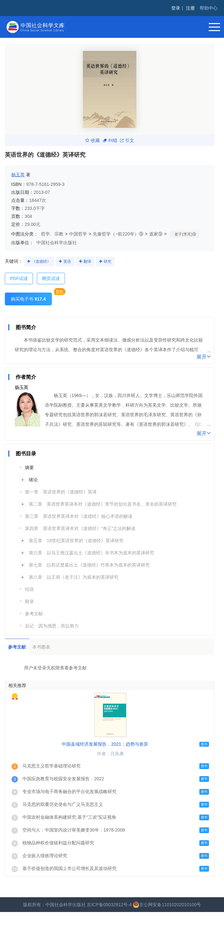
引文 (127, 140)
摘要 (29, 467)
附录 (29, 601)
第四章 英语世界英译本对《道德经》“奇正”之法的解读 (80, 528)
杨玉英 (18, 174)
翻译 (87, 261)
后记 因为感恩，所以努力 (52, 625)
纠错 (110, 140)
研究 (107, 261)
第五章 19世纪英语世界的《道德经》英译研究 (76, 540)
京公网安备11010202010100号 (167, 904)
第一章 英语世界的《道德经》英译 (61, 491)
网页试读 (51, 278)
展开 (203, 356)
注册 (190, 8)
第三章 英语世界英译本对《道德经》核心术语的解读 (78, 516)
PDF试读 (19, 278)
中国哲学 (78, 233)
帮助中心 (209, 8)
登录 (175, 8)
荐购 (59, 291)
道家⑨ (156, 233)
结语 (29, 589)
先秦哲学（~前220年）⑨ (118, 233)
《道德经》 (41, 261)
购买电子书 (28, 299)
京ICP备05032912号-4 (109, 904)
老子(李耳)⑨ (185, 234)
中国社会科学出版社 (56, 242)
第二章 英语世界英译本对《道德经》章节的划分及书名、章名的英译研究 (103, 504)
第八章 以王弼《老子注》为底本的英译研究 (73, 577)
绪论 (33, 479)
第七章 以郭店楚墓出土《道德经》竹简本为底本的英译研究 (89, 565)
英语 (67, 261)
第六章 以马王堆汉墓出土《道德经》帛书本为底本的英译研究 (91, 552)
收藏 (92, 140)
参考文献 (34, 613)
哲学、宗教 (52, 233)
